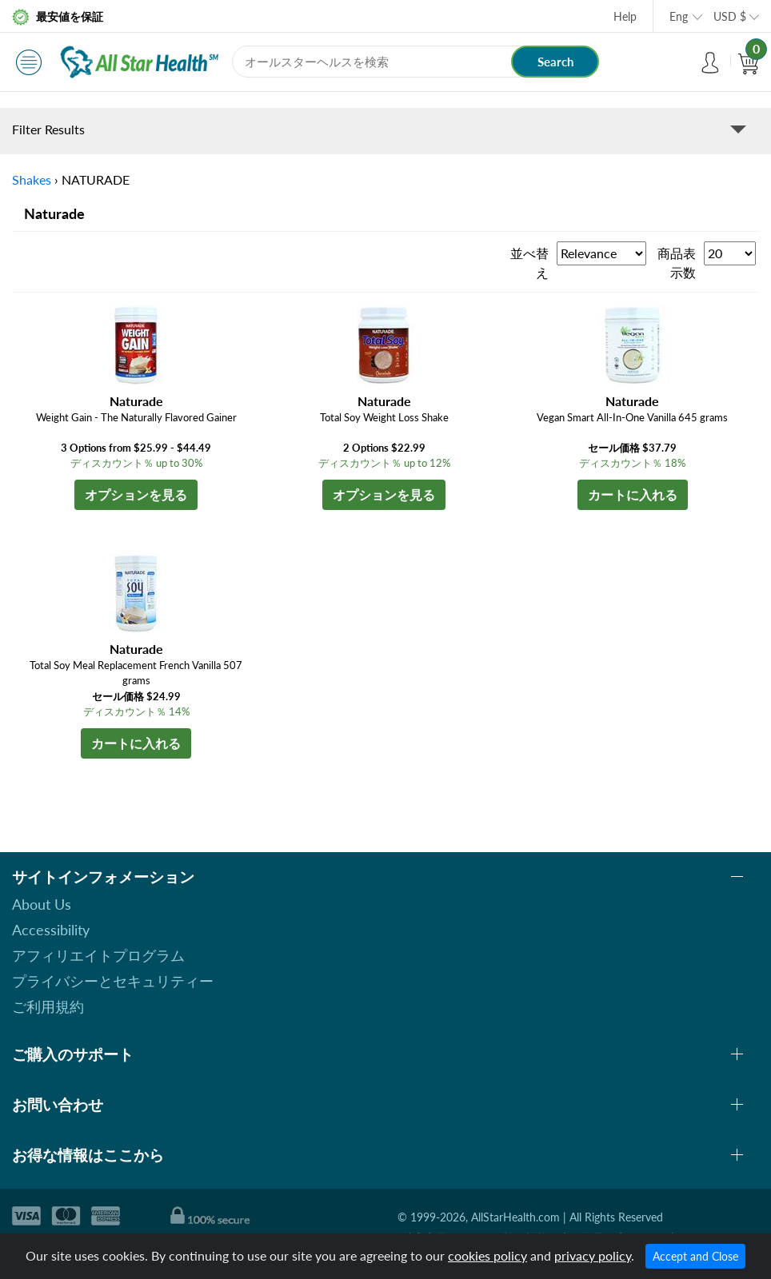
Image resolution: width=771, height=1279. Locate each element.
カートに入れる (632, 494)
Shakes (31, 179)
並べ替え (529, 262)
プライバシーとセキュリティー (113, 981)
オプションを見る (136, 494)
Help (625, 16)
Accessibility (51, 929)
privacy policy (592, 1255)
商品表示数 (676, 262)
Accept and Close (695, 1256)
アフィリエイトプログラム (98, 955)
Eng (678, 16)
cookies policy (487, 1255)
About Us (41, 904)
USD (729, 16)
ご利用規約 (48, 1006)
